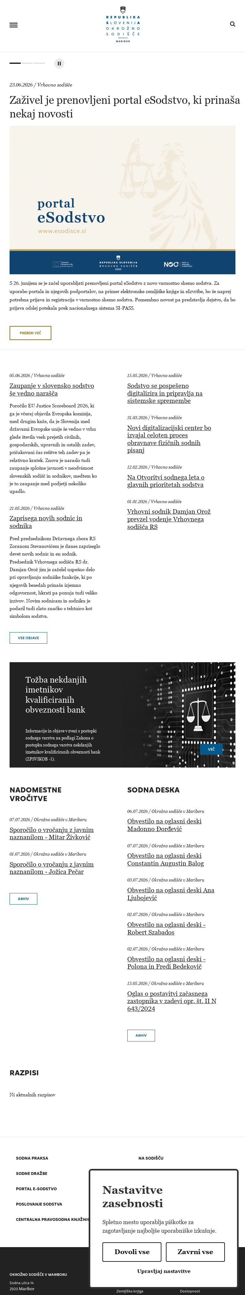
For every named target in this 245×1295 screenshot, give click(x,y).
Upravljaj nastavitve (163, 1271)
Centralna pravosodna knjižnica (54, 1220)
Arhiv (23, 899)
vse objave (28, 638)
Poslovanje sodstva (39, 1205)
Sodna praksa (32, 1159)
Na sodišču (151, 1159)
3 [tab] (38, 64)
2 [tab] (26, 64)
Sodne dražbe (31, 1174)
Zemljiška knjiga (129, 1291)
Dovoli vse (132, 1252)
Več (211, 750)
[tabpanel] (127, 206)
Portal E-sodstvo (36, 1190)
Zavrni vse (195, 1252)
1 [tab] (14, 64)
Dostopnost (190, 1291)
